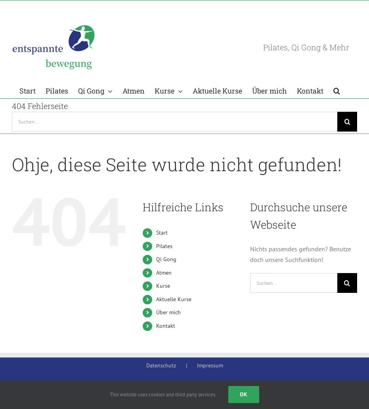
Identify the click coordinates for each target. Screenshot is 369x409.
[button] (336, 90)
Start (162, 232)
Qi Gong (166, 259)
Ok (244, 394)
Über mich (168, 312)
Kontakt (165, 325)
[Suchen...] (174, 122)
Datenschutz (161, 365)
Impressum (210, 365)
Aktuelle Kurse (173, 299)
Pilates (164, 246)
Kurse (163, 285)
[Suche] (347, 122)
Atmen (164, 272)
